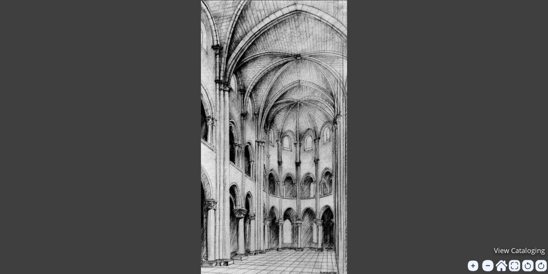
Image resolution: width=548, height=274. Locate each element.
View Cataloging (519, 250)
